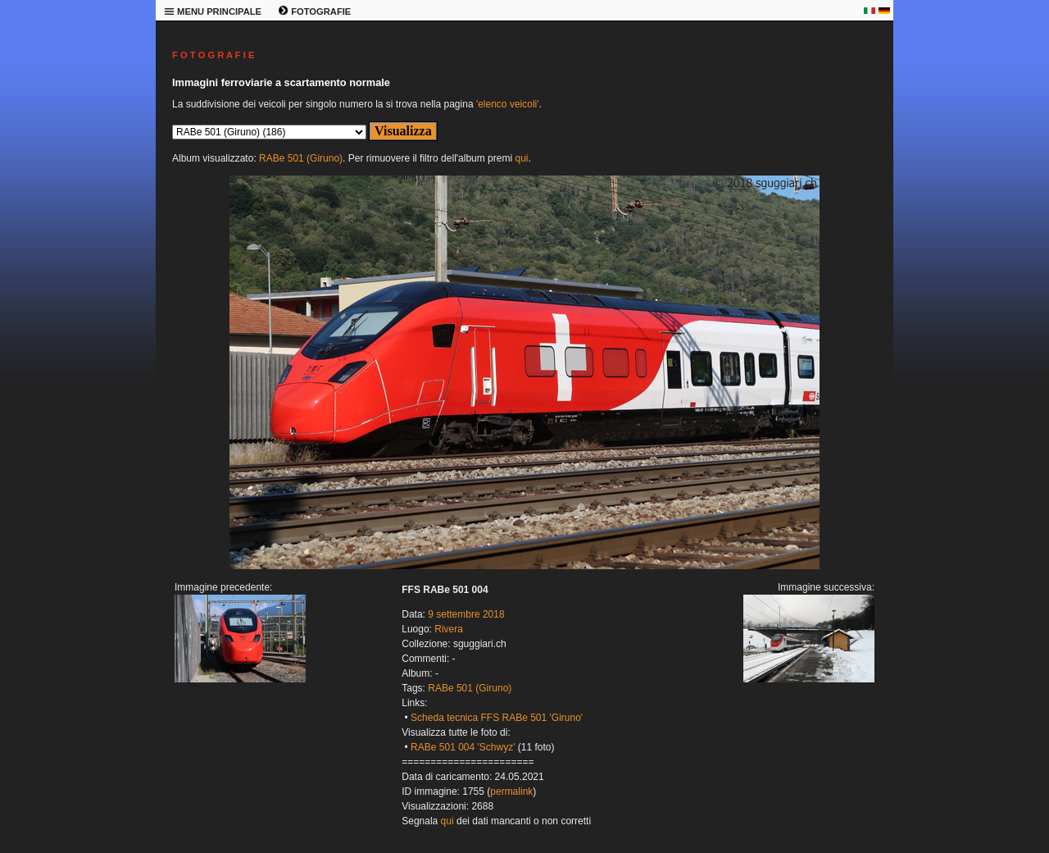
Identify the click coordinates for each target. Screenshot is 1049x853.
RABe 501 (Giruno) (301, 158)
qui (521, 158)
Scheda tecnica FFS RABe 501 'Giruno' (497, 717)
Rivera (448, 629)
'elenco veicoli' (507, 104)
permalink (511, 791)
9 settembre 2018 (466, 614)
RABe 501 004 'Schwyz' (463, 747)
